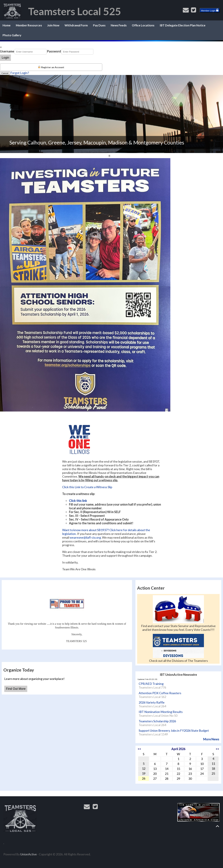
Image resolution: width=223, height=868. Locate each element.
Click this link (78, 500)
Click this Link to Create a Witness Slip (87, 487)
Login (5, 57)
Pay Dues (99, 25)
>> (217, 749)
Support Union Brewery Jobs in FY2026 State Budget (174, 730)
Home (7, 25)
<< (139, 749)
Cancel (5, 73)
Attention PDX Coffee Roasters (160, 693)
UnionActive (28, 854)
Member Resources (29, 25)
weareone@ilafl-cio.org (85, 537)
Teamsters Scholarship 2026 (157, 721)
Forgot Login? (19, 73)
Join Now (53, 25)
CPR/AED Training (151, 684)
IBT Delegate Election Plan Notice (182, 25)
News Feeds (119, 25)
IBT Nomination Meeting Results (161, 712)
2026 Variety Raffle (152, 702)
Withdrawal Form (76, 25)
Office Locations (143, 25)
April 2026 (178, 749)
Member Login (209, 10)
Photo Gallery (12, 35)
